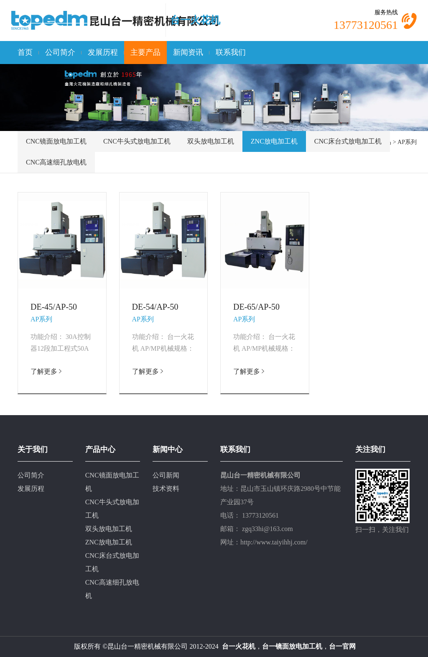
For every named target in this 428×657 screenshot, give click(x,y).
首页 (25, 52)
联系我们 (231, 52)
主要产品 (145, 52)
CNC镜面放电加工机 (56, 141)
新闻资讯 (188, 52)
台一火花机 (195, 20)
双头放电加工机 (210, 141)
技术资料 (166, 488)
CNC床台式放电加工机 (348, 141)
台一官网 (342, 646)
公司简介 (60, 52)
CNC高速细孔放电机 (56, 162)
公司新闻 (166, 475)
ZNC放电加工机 (274, 141)
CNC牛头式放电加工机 (137, 141)
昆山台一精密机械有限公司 (147, 646)
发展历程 (103, 52)
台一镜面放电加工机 (292, 646)
